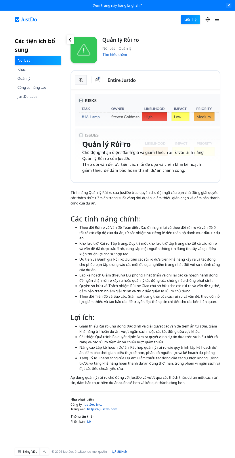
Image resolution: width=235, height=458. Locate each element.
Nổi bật (108, 48)
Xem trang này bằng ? (117, 5)
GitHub (119, 451)
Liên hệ (190, 19)
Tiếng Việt (207, 19)
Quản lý (125, 48)
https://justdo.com (102, 409)
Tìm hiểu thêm (114, 54)
